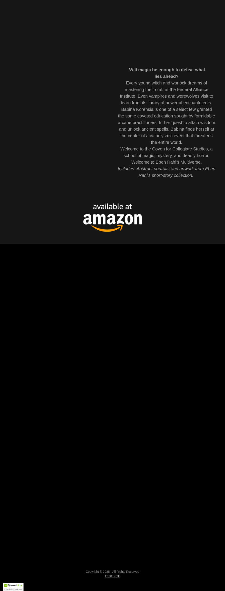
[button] (13, 587)
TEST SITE (112, 576)
